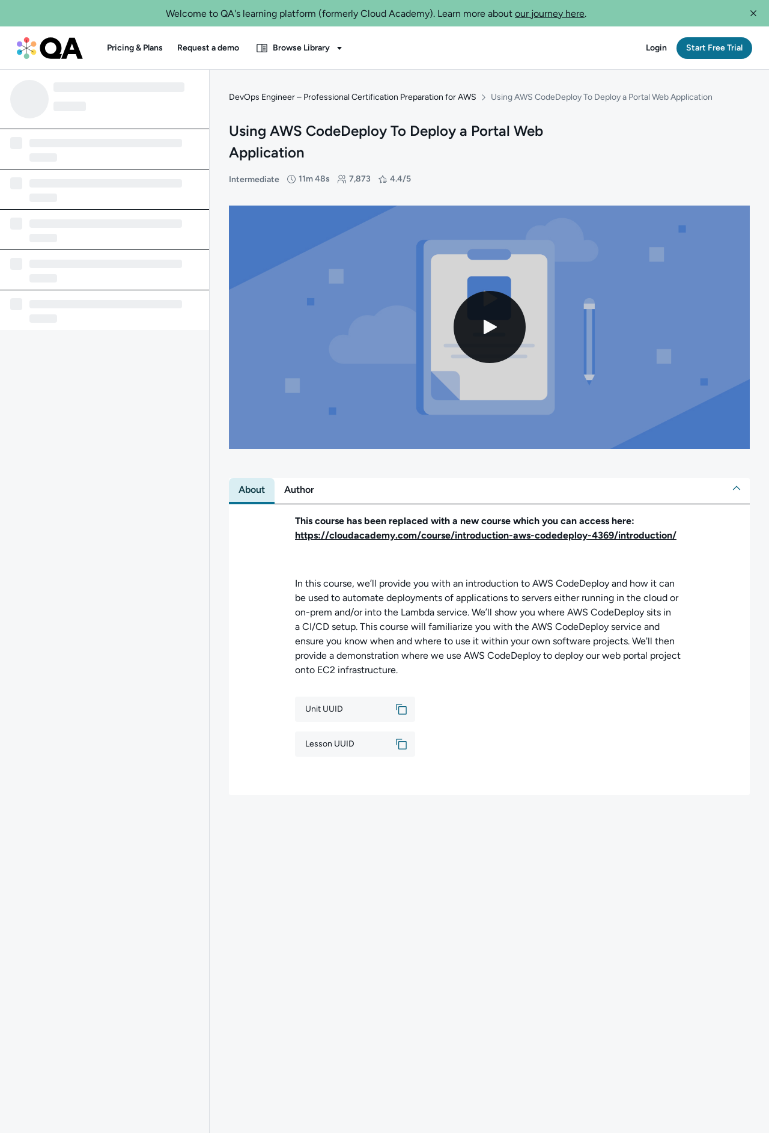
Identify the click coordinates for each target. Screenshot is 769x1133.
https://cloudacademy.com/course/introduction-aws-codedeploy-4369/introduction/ (485, 535)
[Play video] (490, 327)
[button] (753, 13)
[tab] (252, 490)
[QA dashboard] (50, 48)
